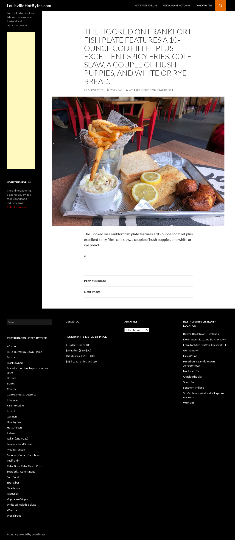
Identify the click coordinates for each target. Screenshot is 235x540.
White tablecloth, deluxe (21, 504)
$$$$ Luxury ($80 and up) (81, 361)
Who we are (204, 5)
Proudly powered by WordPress (26, 534)
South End (189, 382)
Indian (11, 433)
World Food (14, 515)
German (12, 416)
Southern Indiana (193, 387)
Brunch (11, 378)
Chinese (12, 389)
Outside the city (192, 376)
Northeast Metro (193, 371)
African (11, 346)
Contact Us (72, 321)
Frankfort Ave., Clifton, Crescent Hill (205, 345)
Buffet (10, 383)
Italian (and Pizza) (17, 438)
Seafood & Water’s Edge (21, 471)
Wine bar (12, 510)
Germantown (191, 350)
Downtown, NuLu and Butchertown (204, 339)
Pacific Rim (13, 460)
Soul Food (13, 477)
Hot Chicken (14, 427)
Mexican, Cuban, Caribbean (23, 455)
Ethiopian (13, 400)
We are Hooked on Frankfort (151, 90)
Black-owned (15, 363)
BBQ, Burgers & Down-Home (24, 352)
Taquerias (13, 493)
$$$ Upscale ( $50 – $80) (80, 356)
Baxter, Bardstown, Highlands (201, 334)
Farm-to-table (15, 405)
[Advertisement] (21, 100)
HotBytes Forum (146, 5)
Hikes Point (190, 356)
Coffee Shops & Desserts (21, 394)
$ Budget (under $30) (78, 345)
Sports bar (13, 482)
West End (189, 402)
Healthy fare (14, 422)
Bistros (11, 357)
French (11, 411)
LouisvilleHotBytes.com (29, 5)
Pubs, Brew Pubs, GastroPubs (24, 466)
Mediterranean (16, 449)
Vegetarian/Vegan (17, 499)
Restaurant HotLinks (176, 5)
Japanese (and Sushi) (19, 444)
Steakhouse (14, 488)
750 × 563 (116, 90)
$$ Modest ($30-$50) (78, 350)
